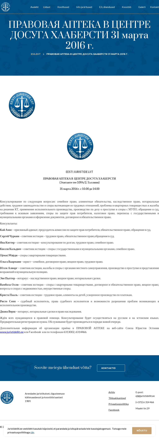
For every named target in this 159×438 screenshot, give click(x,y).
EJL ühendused (107, 6)
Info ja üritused (84, 6)
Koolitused (63, 6)
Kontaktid (108, 368)
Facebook (114, 409)
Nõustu (142, 430)
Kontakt (154, 6)
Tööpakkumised (117, 398)
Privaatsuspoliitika (119, 403)
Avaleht (34, 6)
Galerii (141, 6)
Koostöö (126, 6)
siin (32, 432)
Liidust (46, 6)
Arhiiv (112, 392)
